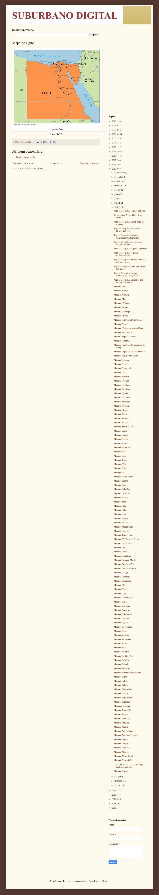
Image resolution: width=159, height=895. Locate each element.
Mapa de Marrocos (122, 402)
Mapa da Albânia (121, 752)
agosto (117, 190)
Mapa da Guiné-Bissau (123, 543)
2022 (114, 138)
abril (116, 207)
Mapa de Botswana (122, 668)
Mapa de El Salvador (123, 332)
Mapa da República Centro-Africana (129, 352)
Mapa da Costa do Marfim (125, 560)
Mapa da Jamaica (121, 377)
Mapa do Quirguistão (123, 368)
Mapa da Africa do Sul (123, 756)
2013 (114, 795)
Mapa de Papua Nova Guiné (126, 356)
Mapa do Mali (120, 299)
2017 (114, 160)
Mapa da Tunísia (121, 291)
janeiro (117, 785)
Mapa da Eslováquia (122, 312)
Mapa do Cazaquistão (123, 598)
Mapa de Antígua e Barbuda (126, 735)
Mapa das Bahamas (122, 706)
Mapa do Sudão (120, 431)
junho (117, 198)
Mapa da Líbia (120, 286)
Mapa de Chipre (121, 585)
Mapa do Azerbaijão (122, 710)
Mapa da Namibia (121, 295)
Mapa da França (121, 518)
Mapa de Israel (120, 514)
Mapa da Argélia (121, 727)
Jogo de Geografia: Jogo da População (130, 249)
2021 (114, 143)
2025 (114, 125)
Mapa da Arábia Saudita (124, 731)
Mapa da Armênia (121, 723)
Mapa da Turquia (121, 460)
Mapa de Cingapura (122, 581)
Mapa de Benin (120, 677)
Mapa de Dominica (122, 389)
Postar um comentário (25, 157)
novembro (119, 177)
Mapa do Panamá (121, 360)
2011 (114, 803)
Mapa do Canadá (121, 602)
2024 (114, 130)
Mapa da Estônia (121, 307)
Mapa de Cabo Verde (123, 614)
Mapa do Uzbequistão (123, 627)
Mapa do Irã (119, 472)
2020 (114, 147)
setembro (118, 185)
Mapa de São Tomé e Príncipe (127, 539)
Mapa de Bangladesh (123, 698)
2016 (114, 164)
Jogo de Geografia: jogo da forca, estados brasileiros (128, 243)
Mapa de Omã (120, 372)
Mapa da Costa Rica (122, 556)
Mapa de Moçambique (123, 527)
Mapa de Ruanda (121, 435)
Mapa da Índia (120, 510)
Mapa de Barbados (122, 702)
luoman (85, 881)
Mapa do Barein (121, 693)
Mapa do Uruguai (121, 771)
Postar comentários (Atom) (31, 168)
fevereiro (118, 781)
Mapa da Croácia (121, 552)
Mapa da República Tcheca (125, 336)
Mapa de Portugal (121, 531)
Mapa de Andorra (121, 743)
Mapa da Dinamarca (122, 397)
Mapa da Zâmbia (121, 643)
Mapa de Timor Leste (123, 535)
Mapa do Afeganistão (123, 760)
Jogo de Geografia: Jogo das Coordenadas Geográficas (126, 274)
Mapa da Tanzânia (121, 418)
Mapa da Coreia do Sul (124, 564)
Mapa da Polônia (121, 443)
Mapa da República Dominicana (128, 320)
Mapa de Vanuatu (121, 635)
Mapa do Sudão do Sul (123, 427)
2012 (114, 799)
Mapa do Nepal (120, 324)
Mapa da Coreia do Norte (125, 568)
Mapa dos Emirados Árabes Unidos (129, 328)
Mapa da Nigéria (121, 498)
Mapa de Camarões (122, 610)
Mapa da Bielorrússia (123, 689)
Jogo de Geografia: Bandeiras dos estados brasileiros (128, 281)
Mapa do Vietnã (121, 631)
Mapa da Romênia (122, 341)
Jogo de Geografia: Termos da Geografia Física (127, 229)
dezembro (118, 173)
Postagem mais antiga (89, 163)
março (117, 776)
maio (116, 203)
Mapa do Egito (120, 414)
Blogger (105, 881)
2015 (114, 169)
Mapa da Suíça (120, 468)
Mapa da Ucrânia (121, 618)
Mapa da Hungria (121, 381)
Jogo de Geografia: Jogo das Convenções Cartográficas (126, 236)
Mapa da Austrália (122, 718)
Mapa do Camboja (122, 606)
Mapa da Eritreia (121, 316)
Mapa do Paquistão (122, 447)
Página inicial (56, 163)
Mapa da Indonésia (122, 489)
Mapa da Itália (120, 506)
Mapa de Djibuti (121, 393)
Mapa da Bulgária (121, 660)
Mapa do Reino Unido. (123, 477)
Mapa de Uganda (121, 622)
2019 (114, 151)
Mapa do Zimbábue (122, 639)
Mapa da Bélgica (121, 685)
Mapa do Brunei (121, 664)
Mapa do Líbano (121, 481)
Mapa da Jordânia (121, 406)
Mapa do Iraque (121, 485)
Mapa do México (121, 502)
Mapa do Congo (121, 573)
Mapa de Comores (122, 577)
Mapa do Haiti (120, 452)
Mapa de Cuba (120, 547)
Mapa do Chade (121, 589)
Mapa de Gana (120, 456)
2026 (114, 121)
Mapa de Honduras (122, 385)
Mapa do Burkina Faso (123, 656)
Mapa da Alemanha (122, 748)
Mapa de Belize (120, 681)
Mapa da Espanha (121, 522)
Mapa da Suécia (121, 422)
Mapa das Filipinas (122, 303)
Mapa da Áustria (121, 714)
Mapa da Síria (120, 464)
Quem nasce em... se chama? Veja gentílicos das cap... (128, 765)
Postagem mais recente (23, 163)
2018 (114, 156)
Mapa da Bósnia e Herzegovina (127, 673)
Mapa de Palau (120, 364)
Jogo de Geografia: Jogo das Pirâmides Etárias (126, 254)
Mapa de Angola (121, 739)
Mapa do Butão (120, 648)
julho (116, 194)
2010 (114, 808)
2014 (114, 790)
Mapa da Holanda (121, 493)
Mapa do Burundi (121, 652)
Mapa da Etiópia (121, 410)
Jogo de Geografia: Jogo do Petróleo (129, 211)
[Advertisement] (128, 48)
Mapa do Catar (120, 593)
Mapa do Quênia (121, 439)
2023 (114, 134)
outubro (118, 181)
